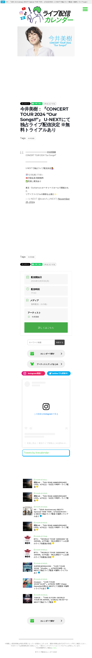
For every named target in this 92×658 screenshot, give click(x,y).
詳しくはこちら (46, 327)
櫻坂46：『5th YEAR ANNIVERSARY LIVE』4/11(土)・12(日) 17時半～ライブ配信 (51, 484)
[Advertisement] (46, 76)
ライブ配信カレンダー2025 (47, 652)
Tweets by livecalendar (36, 452)
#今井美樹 (51, 152)
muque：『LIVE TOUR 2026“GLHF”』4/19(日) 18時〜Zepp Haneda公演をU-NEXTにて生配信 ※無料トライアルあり (51, 585)
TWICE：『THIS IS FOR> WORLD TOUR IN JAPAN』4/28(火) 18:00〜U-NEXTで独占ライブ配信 (51, 600)
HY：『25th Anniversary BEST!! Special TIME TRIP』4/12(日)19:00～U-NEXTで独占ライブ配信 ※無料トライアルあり (51, 512)
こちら (54, 648)
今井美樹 (31, 138)
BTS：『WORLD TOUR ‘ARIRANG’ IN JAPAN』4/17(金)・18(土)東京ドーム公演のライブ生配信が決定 (51, 541)
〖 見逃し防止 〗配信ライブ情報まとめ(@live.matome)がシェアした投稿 (56, 443)
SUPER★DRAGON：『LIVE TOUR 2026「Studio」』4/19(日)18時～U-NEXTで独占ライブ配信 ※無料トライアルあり (51, 569)
